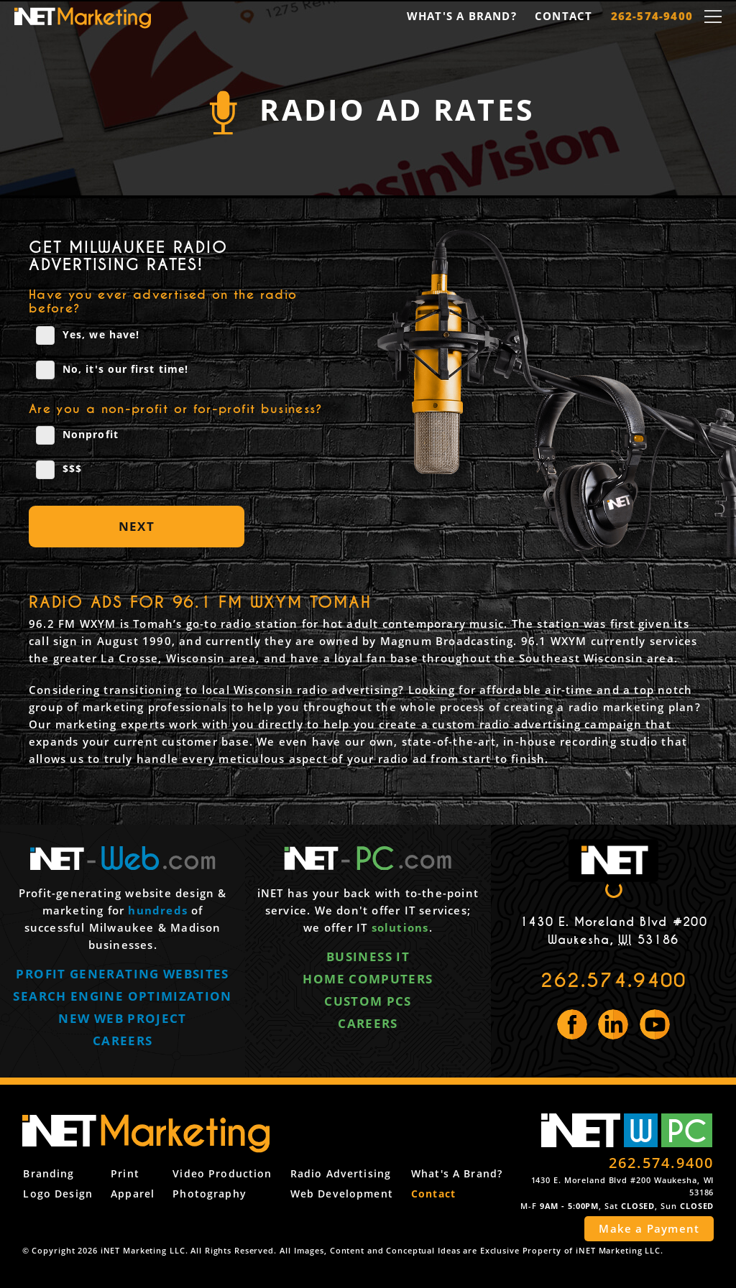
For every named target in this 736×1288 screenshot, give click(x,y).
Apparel (132, 1195)
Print (124, 1175)
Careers (123, 1043)
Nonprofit (77, 435)
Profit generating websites (122, 977)
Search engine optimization (122, 999)
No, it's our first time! (112, 370)
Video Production (222, 1175)
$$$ (59, 469)
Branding (47, 1175)
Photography (209, 1195)
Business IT (368, 960)
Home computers (368, 981)
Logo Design (56, 1195)
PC (687, 1133)
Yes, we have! (87, 335)
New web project (122, 1021)
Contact (563, 16)
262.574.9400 (613, 980)
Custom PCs (368, 1004)
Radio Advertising (340, 1175)
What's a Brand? (462, 16)
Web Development (341, 1195)
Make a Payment (649, 1231)
